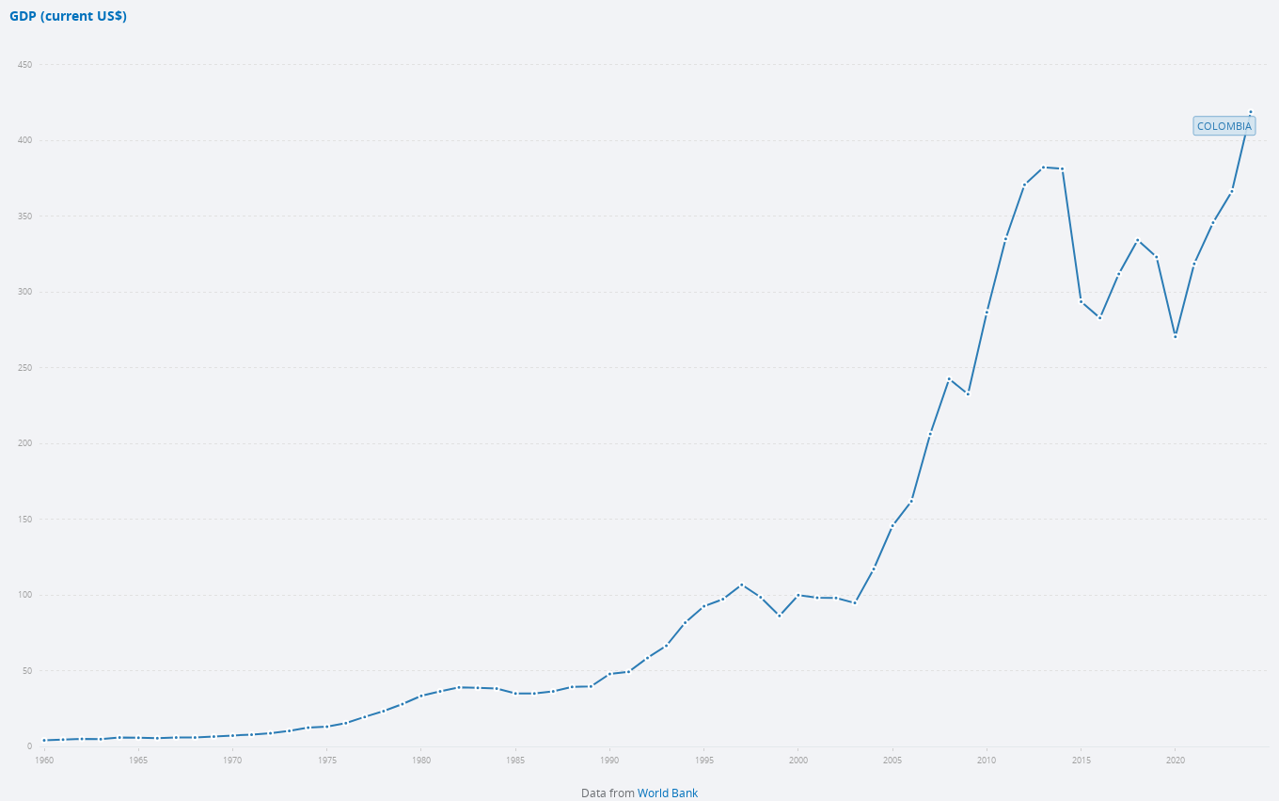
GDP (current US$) (68, 16)
